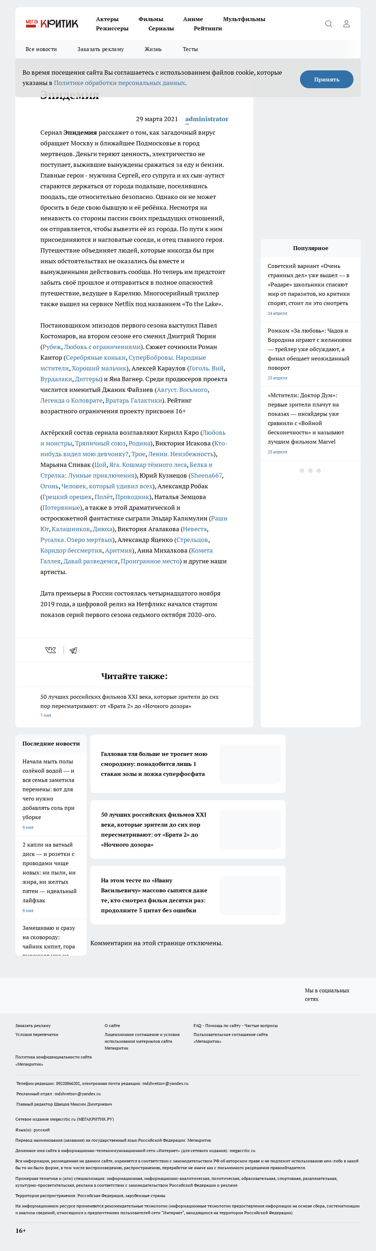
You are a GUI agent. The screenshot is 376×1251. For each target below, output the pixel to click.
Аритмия (118, 550)
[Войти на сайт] (346, 23)
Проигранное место (150, 561)
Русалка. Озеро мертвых (76, 539)
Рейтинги (208, 28)
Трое (138, 454)
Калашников (71, 529)
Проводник (132, 497)
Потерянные (61, 507)
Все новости (41, 49)
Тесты (190, 49)
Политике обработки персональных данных (119, 83)
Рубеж (51, 347)
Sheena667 (206, 475)
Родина (139, 443)
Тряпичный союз (100, 443)
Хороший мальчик (99, 368)
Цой (100, 464)
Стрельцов (192, 539)
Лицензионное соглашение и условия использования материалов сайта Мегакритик (142, 1041)
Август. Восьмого (182, 389)
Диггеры (87, 379)
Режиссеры (112, 28)
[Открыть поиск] (328, 23)
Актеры (107, 19)
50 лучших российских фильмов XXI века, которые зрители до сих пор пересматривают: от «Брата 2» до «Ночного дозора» (134, 706)
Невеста (195, 529)
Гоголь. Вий (206, 368)
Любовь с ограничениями (102, 347)
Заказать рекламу (100, 49)
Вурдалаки (56, 379)
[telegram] (76, 650)
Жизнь (153, 49)
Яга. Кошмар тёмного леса (148, 464)
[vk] (51, 650)
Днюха (102, 529)
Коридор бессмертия (71, 550)
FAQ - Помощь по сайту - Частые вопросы (236, 1025)
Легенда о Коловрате (71, 400)
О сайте (112, 1025)
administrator (207, 119)
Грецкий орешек (67, 497)
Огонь (49, 486)
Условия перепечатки (36, 1034)
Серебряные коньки (96, 357)
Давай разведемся (91, 561)
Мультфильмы (244, 19)
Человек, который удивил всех (106, 486)
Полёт (103, 497)
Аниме (193, 19)
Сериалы (161, 28)
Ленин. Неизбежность (181, 454)
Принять (327, 79)
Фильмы (151, 19)
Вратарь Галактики (133, 400)
